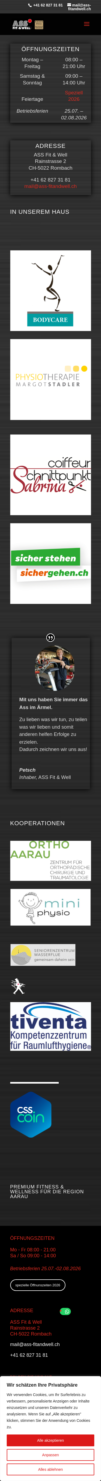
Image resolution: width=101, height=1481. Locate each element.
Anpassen (50, 1455)
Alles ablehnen (50, 1469)
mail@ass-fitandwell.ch (50, 186)
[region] (50, 1428)
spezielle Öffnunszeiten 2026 (37, 1285)
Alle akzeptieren (50, 1440)
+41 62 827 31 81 (47, 5)
